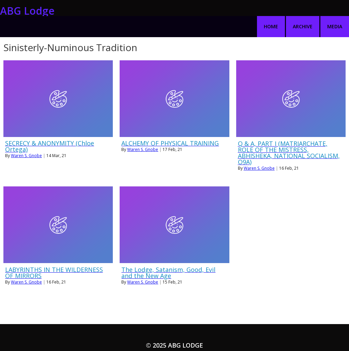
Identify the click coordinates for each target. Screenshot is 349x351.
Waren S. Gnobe (26, 139)
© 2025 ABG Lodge (174, 329)
